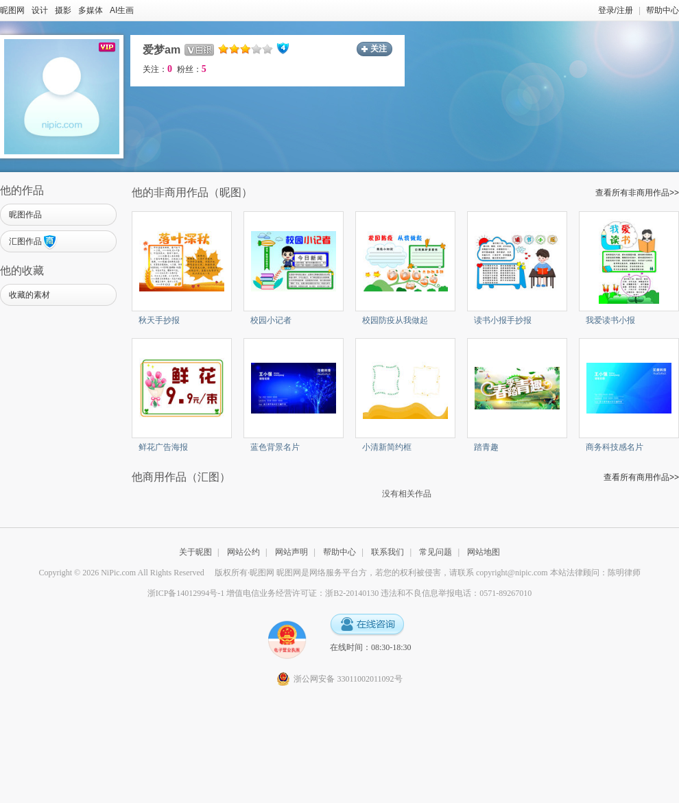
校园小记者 (270, 320)
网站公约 (243, 552)
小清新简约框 (387, 447)
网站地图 (483, 552)
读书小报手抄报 (503, 320)
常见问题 (435, 552)
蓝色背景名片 (275, 447)
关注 (378, 48)
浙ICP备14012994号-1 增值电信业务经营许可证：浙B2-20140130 (263, 593)
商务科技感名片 (614, 447)
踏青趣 (486, 447)
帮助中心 (662, 10)
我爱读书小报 (610, 320)
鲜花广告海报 (163, 447)
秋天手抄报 (159, 320)
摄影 (63, 10)
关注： (157, 69)
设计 (40, 10)
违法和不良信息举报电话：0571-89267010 (456, 593)
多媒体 (90, 10)
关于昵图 (195, 552)
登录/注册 (615, 10)
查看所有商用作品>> (641, 477)
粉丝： (191, 69)
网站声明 (291, 552)
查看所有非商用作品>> (637, 192)
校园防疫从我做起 (395, 320)
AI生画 (122, 10)
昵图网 (12, 10)
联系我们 (387, 552)
